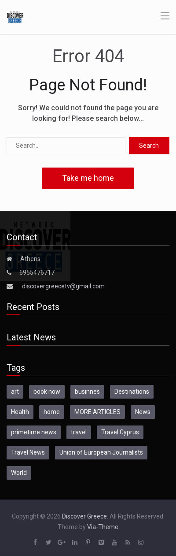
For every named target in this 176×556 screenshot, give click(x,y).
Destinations (131, 391)
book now (46, 391)
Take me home (88, 178)
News (142, 411)
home (52, 411)
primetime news (33, 432)
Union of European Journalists (101, 452)
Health (20, 411)
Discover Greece (84, 516)
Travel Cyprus (120, 432)
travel (79, 432)
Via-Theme (102, 526)
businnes (87, 391)
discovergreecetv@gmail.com (63, 286)
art (15, 391)
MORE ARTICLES (97, 411)
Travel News (28, 452)
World (19, 472)
